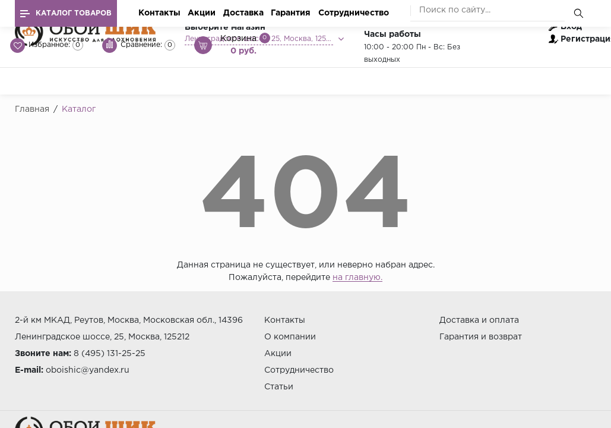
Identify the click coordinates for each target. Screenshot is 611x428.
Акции (202, 13)
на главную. (357, 277)
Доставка (243, 13)
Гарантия (291, 13)
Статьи (278, 387)
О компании (290, 337)
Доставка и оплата (479, 320)
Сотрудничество (353, 13)
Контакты (159, 13)
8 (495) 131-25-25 (109, 353)
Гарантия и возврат (480, 337)
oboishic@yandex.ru (87, 370)
